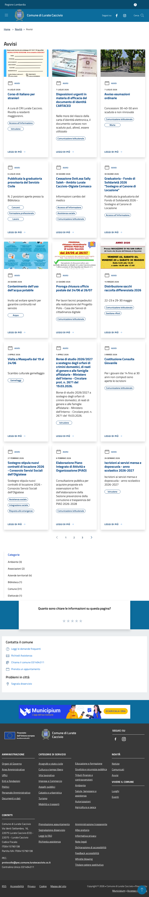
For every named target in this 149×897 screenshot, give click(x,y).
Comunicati (118, 769)
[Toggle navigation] (6, 15)
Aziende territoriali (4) (20, 575)
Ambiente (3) (15, 562)
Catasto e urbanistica (50, 792)
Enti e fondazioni (11, 781)
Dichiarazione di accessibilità (90, 847)
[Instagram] (123, 15)
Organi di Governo (12, 764)
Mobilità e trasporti (49, 804)
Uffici (5, 775)
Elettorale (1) (15, 596)
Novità (18, 29)
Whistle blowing (84, 859)
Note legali (81, 841)
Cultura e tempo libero (51, 769)
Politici (5, 787)
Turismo (43, 798)
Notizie (116, 764)
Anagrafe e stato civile (51, 764)
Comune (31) (15, 589)
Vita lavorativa (46, 775)
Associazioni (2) (16, 569)
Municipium (118, 891)
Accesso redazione (137, 891)
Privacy (32, 886)
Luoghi (115, 791)
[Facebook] (115, 15)
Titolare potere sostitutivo (89, 865)
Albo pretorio (82, 830)
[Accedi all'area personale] (135, 4)
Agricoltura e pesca (85, 807)
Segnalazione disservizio (52, 830)
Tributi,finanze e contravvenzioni (84, 777)
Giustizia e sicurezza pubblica (91, 769)
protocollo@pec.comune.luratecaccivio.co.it (26, 862)
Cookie (43, 886)
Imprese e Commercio (50, 781)
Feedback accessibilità (87, 853)
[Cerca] (142, 15)
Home (7, 29)
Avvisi (14, 83)
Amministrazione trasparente (91, 824)
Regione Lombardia (15, 4)
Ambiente (80, 785)
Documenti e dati (11, 798)
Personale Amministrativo (16, 792)
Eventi (115, 797)
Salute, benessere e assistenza (85, 793)
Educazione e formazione (88, 763)
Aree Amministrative (13, 769)
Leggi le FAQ (45, 836)
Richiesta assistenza (50, 841)
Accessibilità (17, 886)
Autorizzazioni (83, 801)
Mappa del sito (58, 886)
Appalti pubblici (47, 787)
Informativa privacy (85, 836)
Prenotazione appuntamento (54, 824)
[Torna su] (141, 889)
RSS (4, 886)
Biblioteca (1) (15, 582)
